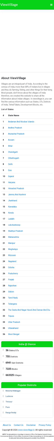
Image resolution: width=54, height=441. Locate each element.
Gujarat (11, 176)
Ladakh (11, 219)
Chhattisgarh (13, 158)
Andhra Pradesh (15, 128)
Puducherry (13, 273)
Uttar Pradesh (14, 322)
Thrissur (9, 402)
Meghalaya (13, 249)
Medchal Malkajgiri (13, 391)
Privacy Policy (45, 425)
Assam (11, 140)
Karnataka (12, 207)
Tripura (11, 316)
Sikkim (11, 292)
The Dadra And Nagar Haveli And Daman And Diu (29, 310)
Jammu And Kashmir (17, 194)
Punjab (11, 279)
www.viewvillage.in (26, 430)
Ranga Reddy (11, 413)
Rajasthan (12, 285)
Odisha (11, 267)
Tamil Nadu (13, 298)
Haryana (11, 182)
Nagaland (12, 261)
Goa (9, 170)
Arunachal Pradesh (16, 134)
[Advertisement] (26, 37)
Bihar (10, 146)
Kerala (11, 213)
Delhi (10, 164)
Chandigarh (13, 152)
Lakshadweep (14, 225)
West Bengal (13, 334)
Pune (8, 407)
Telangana (12, 304)
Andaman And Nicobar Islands (21, 121)
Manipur (11, 243)
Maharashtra (13, 237)
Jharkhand (12, 200)
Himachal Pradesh (16, 188)
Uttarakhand (13, 328)
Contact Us (18, 425)
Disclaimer (31, 425)
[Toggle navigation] (51, 5)
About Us (7, 425)
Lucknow (9, 396)
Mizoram (12, 255)
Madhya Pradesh (15, 231)
